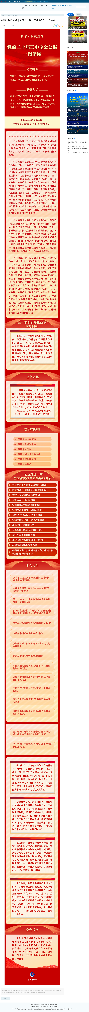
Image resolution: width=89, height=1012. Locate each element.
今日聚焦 (79, 14)
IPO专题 (54, 5)
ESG (46, 5)
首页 (22, 5)
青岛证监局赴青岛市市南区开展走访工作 (78, 152)
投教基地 (71, 138)
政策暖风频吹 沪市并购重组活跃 (76, 146)
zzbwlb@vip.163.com (67, 1009)
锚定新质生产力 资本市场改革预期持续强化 (77, 142)
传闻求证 (71, 14)
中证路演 (72, 48)
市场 (32, 5)
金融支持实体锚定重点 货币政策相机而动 (77, 149)
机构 (42, 5)
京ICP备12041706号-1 (22, 1009)
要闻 (26, 5)
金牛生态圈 (77, 90)
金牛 (53, 8)
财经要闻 (15, 15)
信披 (59, 5)
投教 (70, 5)
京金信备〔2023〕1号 (73, 1008)
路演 (63, 5)
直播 (66, 5)
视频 (22, 8)
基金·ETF (37, 5)
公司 (29, 5)
